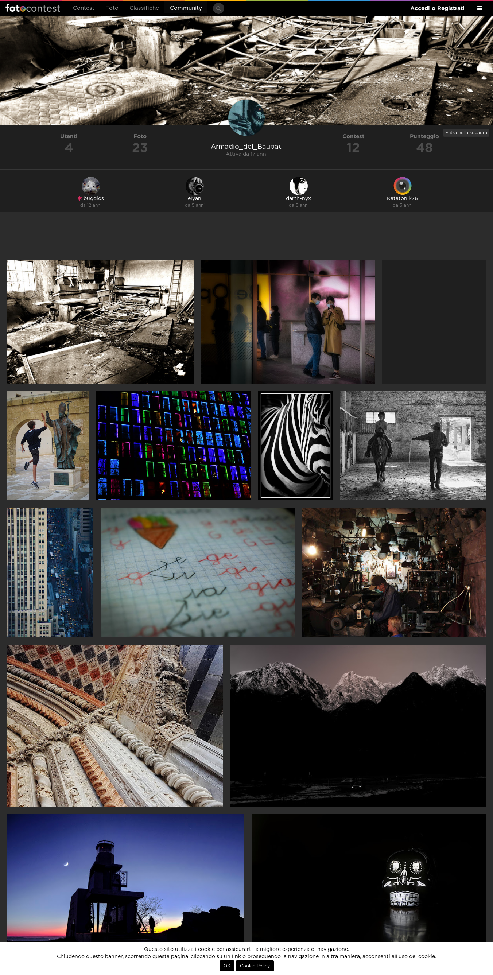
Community (186, 8)
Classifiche (144, 8)
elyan (194, 198)
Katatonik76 (402, 198)
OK (227, 966)
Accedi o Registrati (437, 8)
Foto (112, 8)
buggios (90, 198)
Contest (83, 8)
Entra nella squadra (466, 133)
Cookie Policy (255, 966)
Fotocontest (32, 7)
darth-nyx (298, 198)
